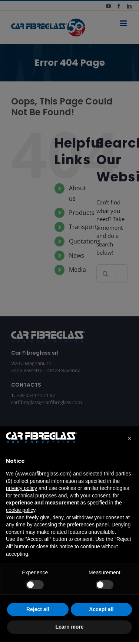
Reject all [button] (37, 609)
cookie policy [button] (20, 510)
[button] (129, 438)
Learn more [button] (69, 627)
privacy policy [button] (21, 488)
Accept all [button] (101, 609)
